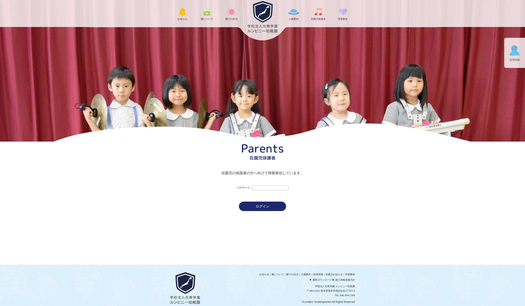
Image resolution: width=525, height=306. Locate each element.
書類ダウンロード (322, 279)
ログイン (262, 206)
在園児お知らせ (334, 274)
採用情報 (318, 274)
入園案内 (306, 274)
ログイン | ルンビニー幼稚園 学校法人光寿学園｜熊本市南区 (263, 17)
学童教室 (350, 274)
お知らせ (264, 274)
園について (278, 274)
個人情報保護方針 (345, 279)
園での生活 (292, 274)
